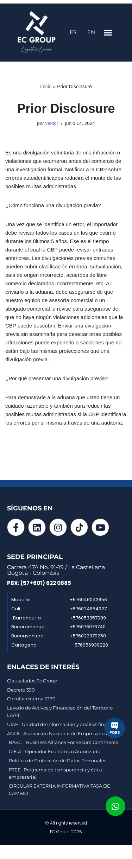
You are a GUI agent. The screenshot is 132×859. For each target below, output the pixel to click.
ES (73, 32)
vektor (51, 123)
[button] (108, 32)
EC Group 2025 (66, 832)
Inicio (46, 86)
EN (91, 32)
